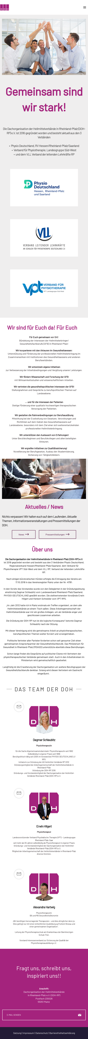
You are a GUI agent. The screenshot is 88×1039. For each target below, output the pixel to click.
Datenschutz (42, 1032)
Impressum (28, 1032)
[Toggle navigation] (84, 7)
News (24, 534)
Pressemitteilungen (57, 534)
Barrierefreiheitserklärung (62, 1032)
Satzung (17, 1032)
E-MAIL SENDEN (44, 1014)
